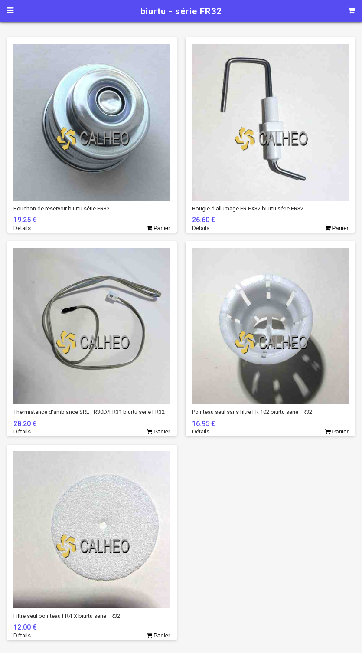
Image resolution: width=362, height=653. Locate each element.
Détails (22, 228)
